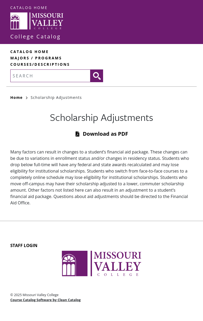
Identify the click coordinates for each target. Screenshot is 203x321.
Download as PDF (105, 133)
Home (18, 97)
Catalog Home (29, 7)
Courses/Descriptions (40, 64)
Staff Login (24, 245)
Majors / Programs (36, 57)
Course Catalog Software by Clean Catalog (45, 299)
